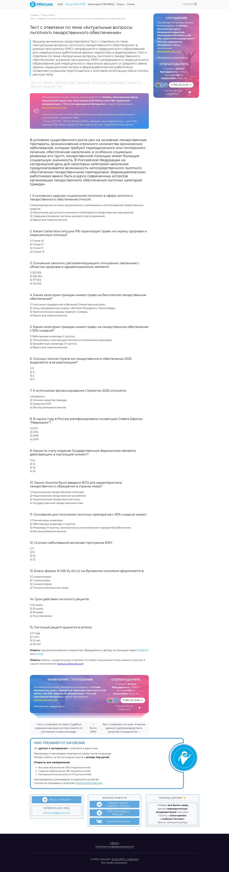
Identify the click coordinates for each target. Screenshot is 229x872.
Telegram (143, 650)
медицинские (83, 82)
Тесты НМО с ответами (124, 859)
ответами (47, 82)
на (94, 82)
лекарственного (118, 82)
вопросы (133, 82)
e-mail (39, 654)
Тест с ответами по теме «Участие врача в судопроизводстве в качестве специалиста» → (123, 728)
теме (33, 82)
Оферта (114, 842)
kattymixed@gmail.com (56, 812)
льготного (102, 82)
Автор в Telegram (56, 799)
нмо (72, 82)
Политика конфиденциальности (114, 846)
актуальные (49, 86)
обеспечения (61, 82)
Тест (60, 86)
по (39, 82)
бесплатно (36, 86)
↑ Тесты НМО (93, 728)
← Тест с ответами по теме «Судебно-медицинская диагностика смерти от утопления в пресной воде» (58, 728)
